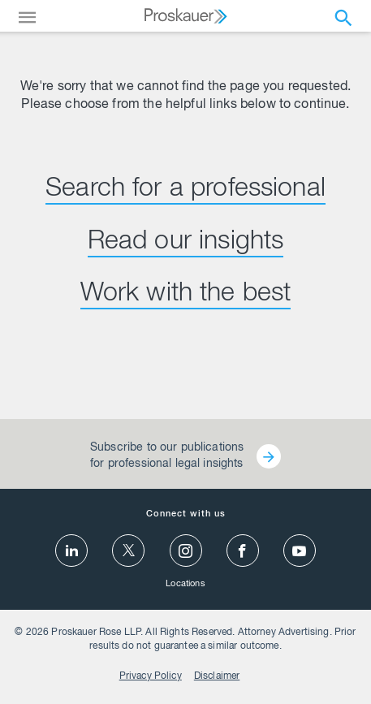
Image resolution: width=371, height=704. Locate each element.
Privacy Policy (150, 676)
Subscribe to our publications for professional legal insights (167, 456)
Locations (185, 584)
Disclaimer (217, 676)
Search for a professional (185, 190)
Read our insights (186, 243)
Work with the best (185, 295)
